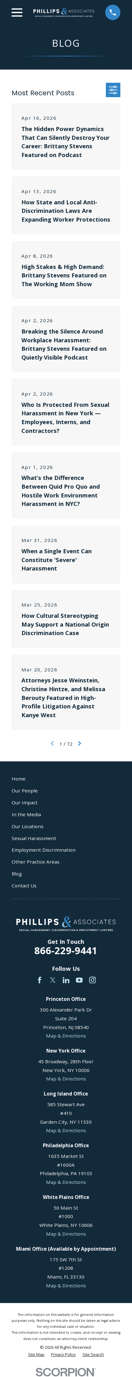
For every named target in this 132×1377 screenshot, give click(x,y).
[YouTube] (79, 980)
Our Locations (27, 826)
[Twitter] (52, 980)
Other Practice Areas (36, 862)
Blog (17, 873)
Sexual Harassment (34, 838)
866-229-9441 (65, 950)
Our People (25, 790)
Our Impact (24, 802)
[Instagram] (92, 980)
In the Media (26, 814)
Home (19, 778)
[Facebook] (39, 980)
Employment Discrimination (44, 850)
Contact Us (24, 885)
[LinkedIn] (66, 980)
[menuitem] (36, 1354)
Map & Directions (66, 1036)
